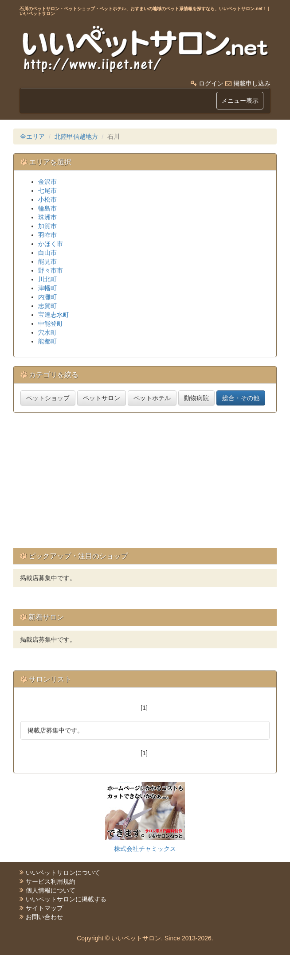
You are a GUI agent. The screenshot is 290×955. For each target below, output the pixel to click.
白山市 (47, 252)
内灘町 (47, 296)
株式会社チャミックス (145, 848)
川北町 (47, 279)
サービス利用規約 (50, 881)
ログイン (211, 83)
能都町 (47, 341)
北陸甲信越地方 (76, 136)
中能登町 (50, 323)
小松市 (47, 199)
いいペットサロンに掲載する (66, 899)
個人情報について (50, 890)
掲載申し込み (251, 83)
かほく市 (50, 243)
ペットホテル (152, 397)
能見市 (47, 261)
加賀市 (47, 226)
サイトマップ (44, 908)
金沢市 (47, 181)
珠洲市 (47, 217)
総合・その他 (240, 397)
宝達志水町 (53, 314)
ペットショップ (48, 397)
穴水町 (47, 332)
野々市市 (50, 270)
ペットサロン (101, 397)
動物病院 (196, 397)
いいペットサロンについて (63, 872)
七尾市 (47, 190)
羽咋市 (47, 234)
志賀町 (47, 305)
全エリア (32, 136)
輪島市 (47, 208)
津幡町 (47, 288)
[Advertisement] (151, 483)
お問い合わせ (44, 916)
